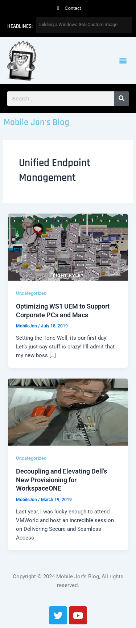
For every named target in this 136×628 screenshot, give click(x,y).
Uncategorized (31, 293)
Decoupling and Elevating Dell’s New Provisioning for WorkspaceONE (61, 479)
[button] (123, 61)
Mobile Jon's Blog (36, 122)
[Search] (121, 98)
